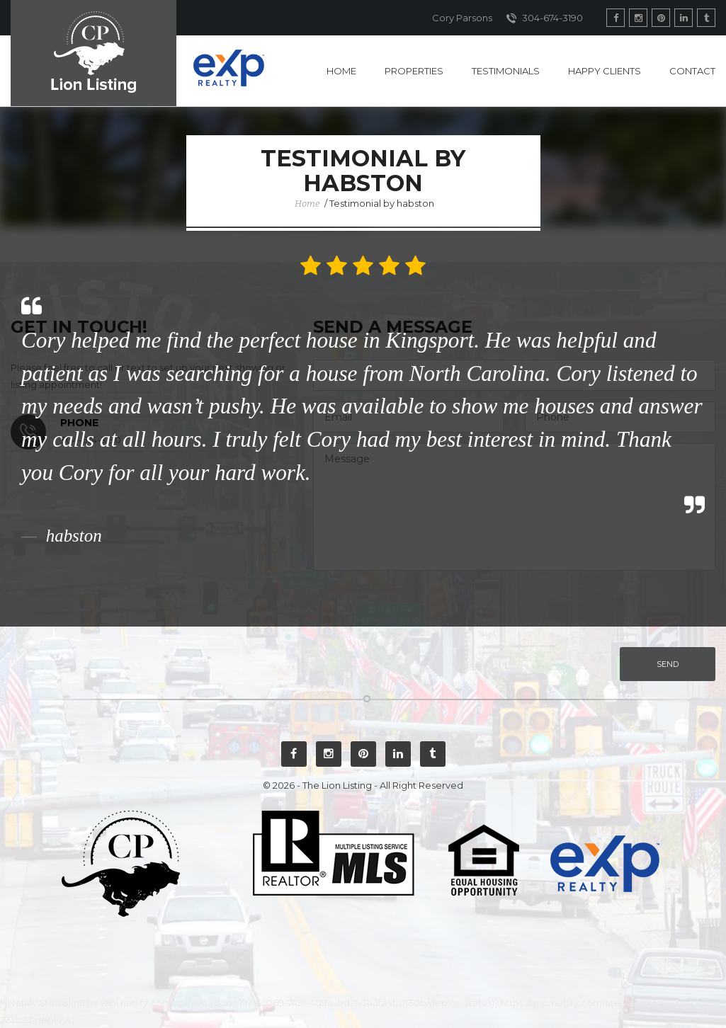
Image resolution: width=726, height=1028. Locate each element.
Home (341, 70)
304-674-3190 (544, 18)
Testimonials (506, 70)
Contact (692, 70)
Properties (414, 70)
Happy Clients (604, 70)
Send (668, 664)
